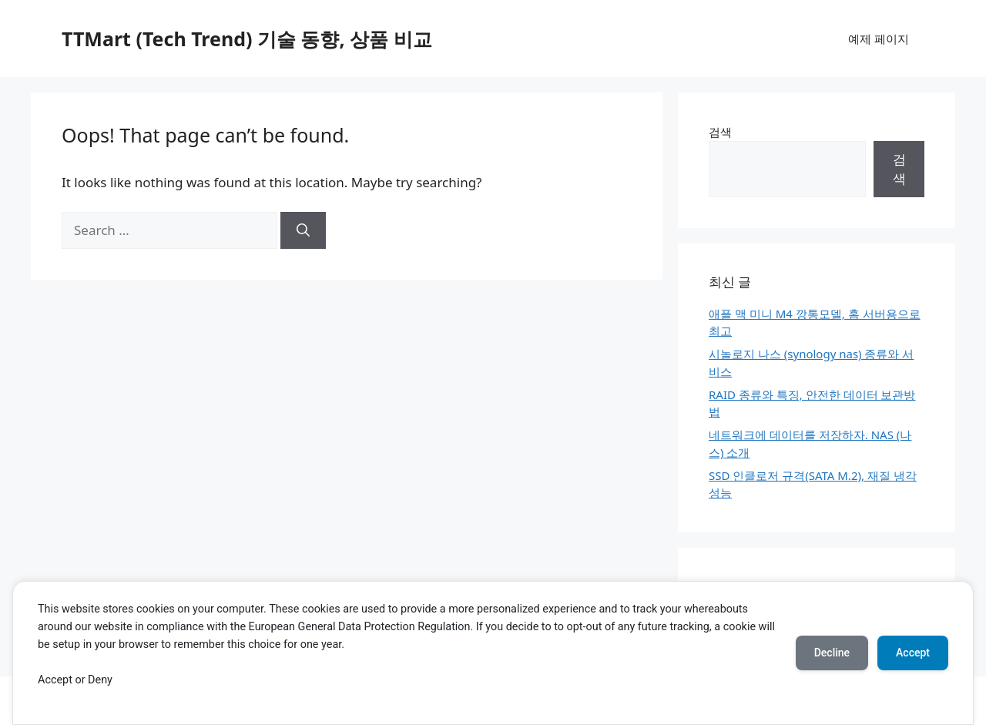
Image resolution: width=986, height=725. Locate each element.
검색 (720, 131)
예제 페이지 (878, 38)
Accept (913, 652)
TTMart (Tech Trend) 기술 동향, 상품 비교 (247, 38)
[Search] (303, 230)
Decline (832, 652)
